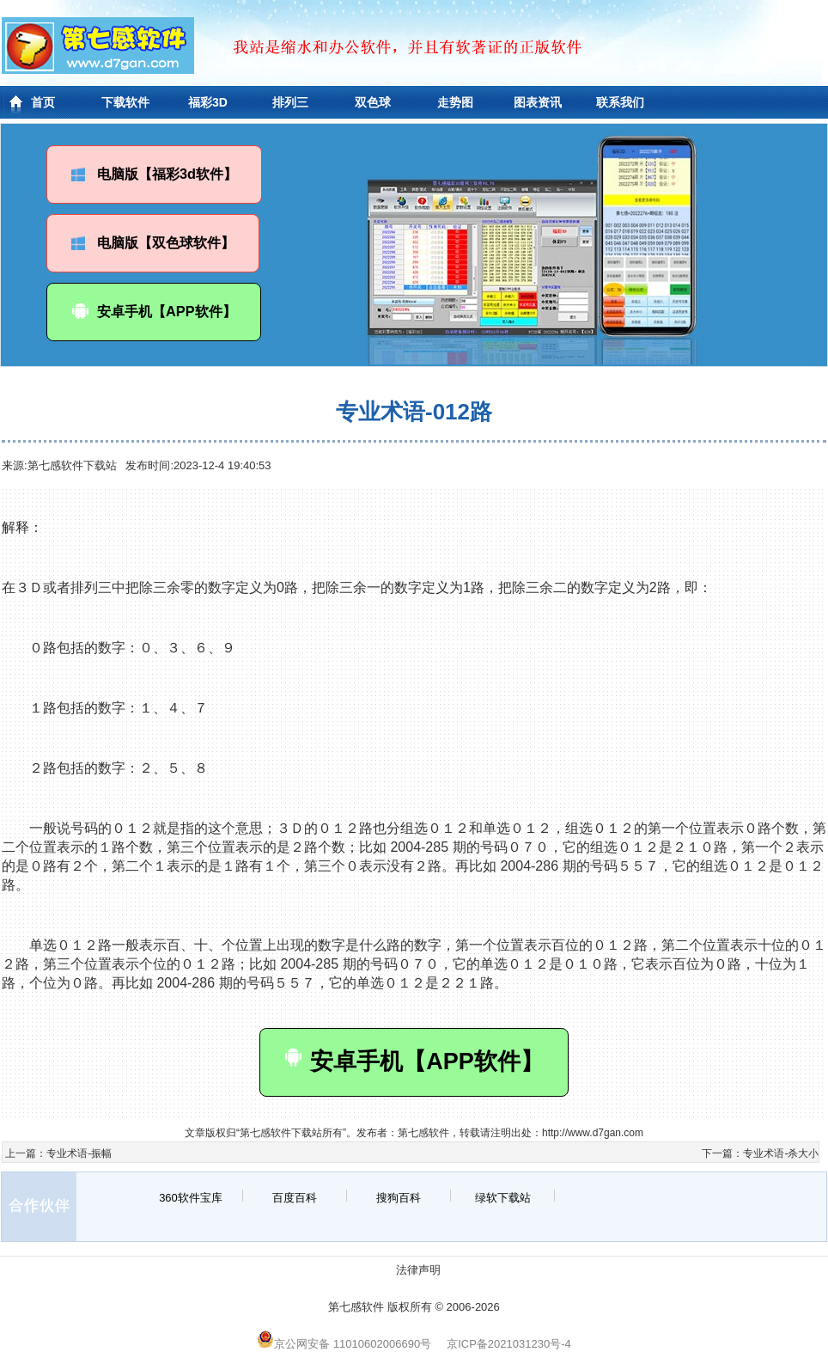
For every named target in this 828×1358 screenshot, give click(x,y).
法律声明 (418, 1269)
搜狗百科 (398, 1197)
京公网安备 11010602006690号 (344, 1343)
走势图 (455, 102)
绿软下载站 (503, 1197)
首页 (43, 102)
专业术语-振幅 (79, 1153)
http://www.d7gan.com (592, 1133)
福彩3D (208, 102)
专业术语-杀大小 (781, 1153)
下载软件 (125, 102)
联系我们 (620, 102)
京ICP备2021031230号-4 (509, 1343)
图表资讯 (538, 102)
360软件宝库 (190, 1197)
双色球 (373, 102)
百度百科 (294, 1197)
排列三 (290, 102)
